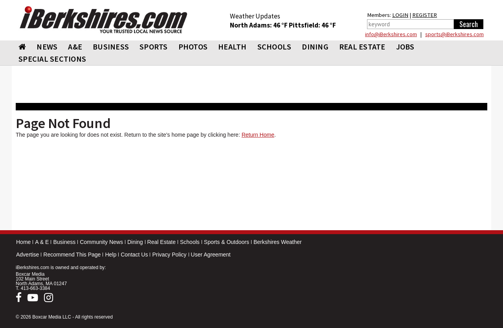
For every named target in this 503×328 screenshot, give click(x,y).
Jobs (405, 46)
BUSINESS (111, 46)
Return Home (258, 135)
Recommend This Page (72, 254)
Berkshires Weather (277, 242)
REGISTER (424, 14)
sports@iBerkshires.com (454, 34)
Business (64, 242)
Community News (101, 242)
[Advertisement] (251, 185)
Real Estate (161, 242)
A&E (75, 46)
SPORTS (154, 46)
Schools (190, 242)
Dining (135, 242)
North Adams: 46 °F (259, 25)
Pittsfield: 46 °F (312, 25)
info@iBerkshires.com (391, 34)
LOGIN (400, 14)
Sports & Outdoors (226, 242)
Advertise (27, 254)
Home (23, 242)
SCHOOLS (274, 46)
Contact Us (134, 254)
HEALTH (232, 46)
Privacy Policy (169, 254)
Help (110, 254)
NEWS (47, 46)
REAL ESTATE (362, 46)
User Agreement (211, 254)
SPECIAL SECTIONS (52, 59)
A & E (42, 242)
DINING (315, 46)
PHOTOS (193, 46)
